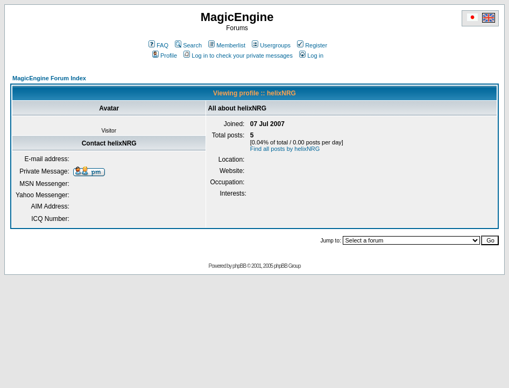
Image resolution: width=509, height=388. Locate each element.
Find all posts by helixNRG (285, 149)
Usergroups (271, 45)
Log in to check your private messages (238, 55)
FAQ (158, 45)
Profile (164, 55)
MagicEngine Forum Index (49, 78)
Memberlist (226, 45)
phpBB (239, 266)
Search (188, 45)
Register (312, 45)
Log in (311, 55)
